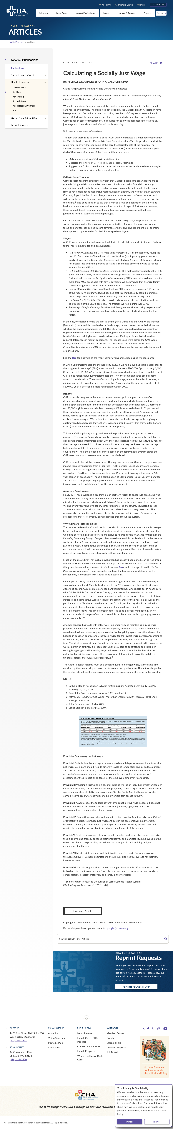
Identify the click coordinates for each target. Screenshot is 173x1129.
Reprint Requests (20, 125)
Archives (17, 92)
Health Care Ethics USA (24, 118)
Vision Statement (57, 1038)
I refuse (156, 1122)
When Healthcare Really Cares (90, 1057)
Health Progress (16, 42)
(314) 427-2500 (18, 1059)
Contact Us (54, 1047)
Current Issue (19, 87)
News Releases (85, 1033)
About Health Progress (24, 105)
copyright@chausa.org (116, 928)
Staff (15, 110)
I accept (129, 1122)
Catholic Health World (23, 75)
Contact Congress (116, 1047)
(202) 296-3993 (18, 1040)
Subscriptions (19, 101)
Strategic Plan (55, 1042)
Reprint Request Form (136, 986)
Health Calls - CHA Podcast (87, 1039)
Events (110, 1038)
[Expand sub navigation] (44, 76)
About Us (53, 1033)
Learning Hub (114, 1042)
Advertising (18, 96)
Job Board (112, 1052)
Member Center (115, 1033)
